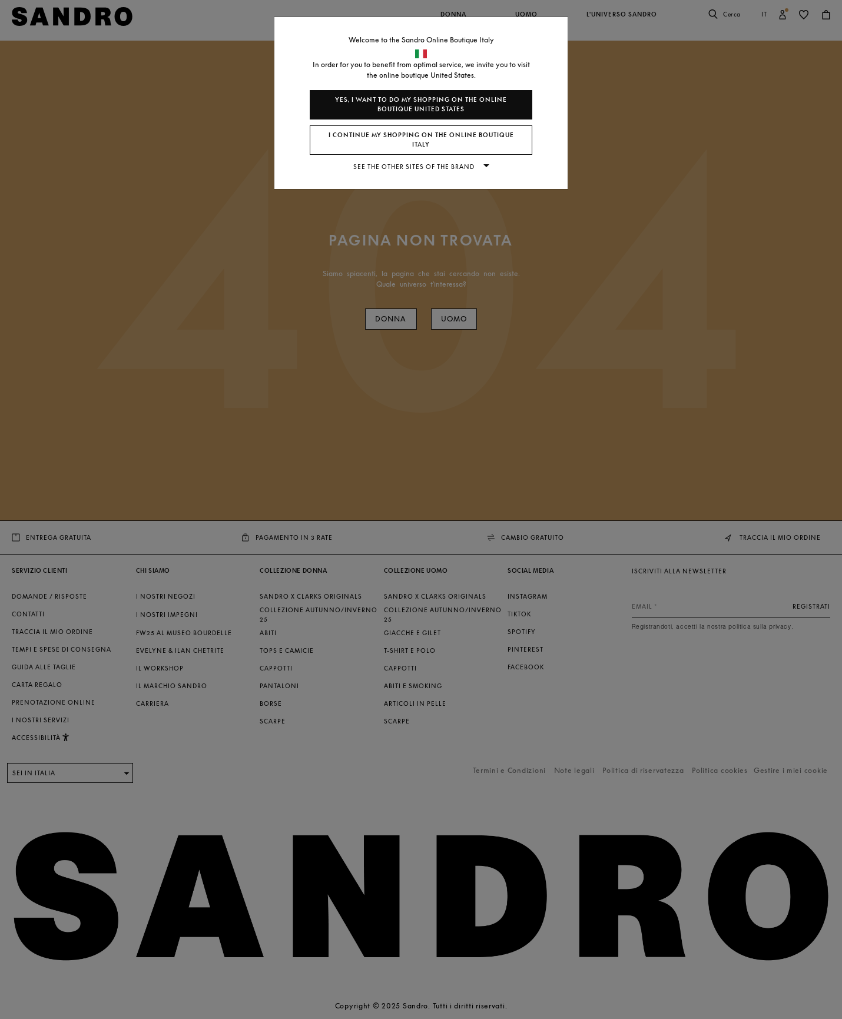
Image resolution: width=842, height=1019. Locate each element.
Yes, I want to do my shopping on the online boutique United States (421, 104)
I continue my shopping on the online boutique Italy (421, 139)
